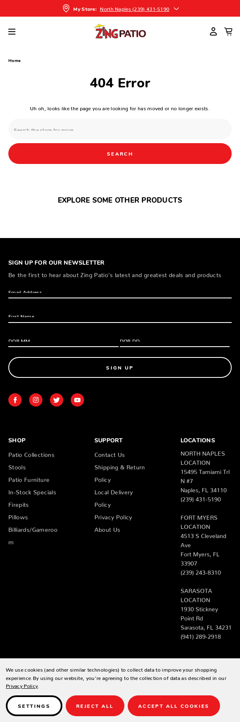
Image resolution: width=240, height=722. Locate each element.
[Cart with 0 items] (228, 31)
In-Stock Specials (32, 491)
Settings (34, 705)
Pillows (18, 516)
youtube (77, 400)
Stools (17, 466)
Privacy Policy (113, 516)
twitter (56, 400)
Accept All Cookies (174, 705)
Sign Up (120, 367)
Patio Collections (31, 453)
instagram (35, 400)
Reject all (95, 705)
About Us (107, 528)
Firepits (18, 503)
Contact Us (109, 453)
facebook (15, 400)
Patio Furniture (28, 478)
